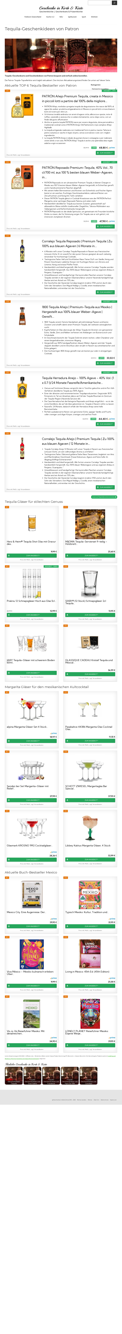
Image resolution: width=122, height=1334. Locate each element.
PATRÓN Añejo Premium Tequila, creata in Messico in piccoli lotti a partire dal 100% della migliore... (77, 98)
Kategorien (95, 85)
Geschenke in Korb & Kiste (61, 8)
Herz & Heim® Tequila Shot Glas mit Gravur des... (31, 542)
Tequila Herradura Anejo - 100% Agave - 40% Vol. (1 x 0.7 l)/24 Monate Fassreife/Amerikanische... (78, 380)
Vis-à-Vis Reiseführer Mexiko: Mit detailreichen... (25, 1032)
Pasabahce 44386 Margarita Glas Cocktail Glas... (88, 728)
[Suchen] (114, 2)
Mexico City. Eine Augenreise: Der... (26, 912)
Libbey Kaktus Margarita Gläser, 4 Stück (88, 845)
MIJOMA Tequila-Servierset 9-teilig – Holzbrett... (86, 542)
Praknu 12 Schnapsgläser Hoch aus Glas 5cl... (31, 601)
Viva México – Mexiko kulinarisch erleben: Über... (30, 972)
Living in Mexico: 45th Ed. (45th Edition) (87, 971)
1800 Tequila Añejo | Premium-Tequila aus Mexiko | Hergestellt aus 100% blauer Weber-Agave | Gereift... (77, 311)
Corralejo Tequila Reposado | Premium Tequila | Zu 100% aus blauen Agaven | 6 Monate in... (77, 243)
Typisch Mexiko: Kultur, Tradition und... (87, 912)
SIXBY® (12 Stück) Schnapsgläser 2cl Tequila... (85, 602)
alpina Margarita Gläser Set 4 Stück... (27, 727)
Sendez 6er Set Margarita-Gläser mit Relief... (28, 787)
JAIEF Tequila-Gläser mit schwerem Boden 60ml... (31, 661)
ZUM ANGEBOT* (106, 153)
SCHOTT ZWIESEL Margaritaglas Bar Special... (86, 787)
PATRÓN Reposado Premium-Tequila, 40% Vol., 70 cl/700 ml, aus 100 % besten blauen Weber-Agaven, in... (77, 172)
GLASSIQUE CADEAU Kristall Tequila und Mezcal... (89, 661)
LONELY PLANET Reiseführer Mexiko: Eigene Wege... (86, 1032)
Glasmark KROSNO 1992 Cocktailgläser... (30, 845)
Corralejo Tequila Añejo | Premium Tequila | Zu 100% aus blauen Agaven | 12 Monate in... (78, 441)
